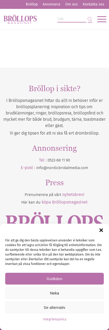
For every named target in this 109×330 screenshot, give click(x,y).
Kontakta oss (93, 4)
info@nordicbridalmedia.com (62, 167)
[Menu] (99, 19)
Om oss (71, 4)
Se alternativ (54, 307)
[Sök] (74, 19)
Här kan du (54, 202)
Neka (54, 293)
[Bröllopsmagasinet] (44, 19)
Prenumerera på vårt (54, 194)
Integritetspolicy (54, 319)
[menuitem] (32, 4)
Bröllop (32, 4)
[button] (101, 230)
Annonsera (51, 4)
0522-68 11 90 (59, 160)
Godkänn (54, 278)
